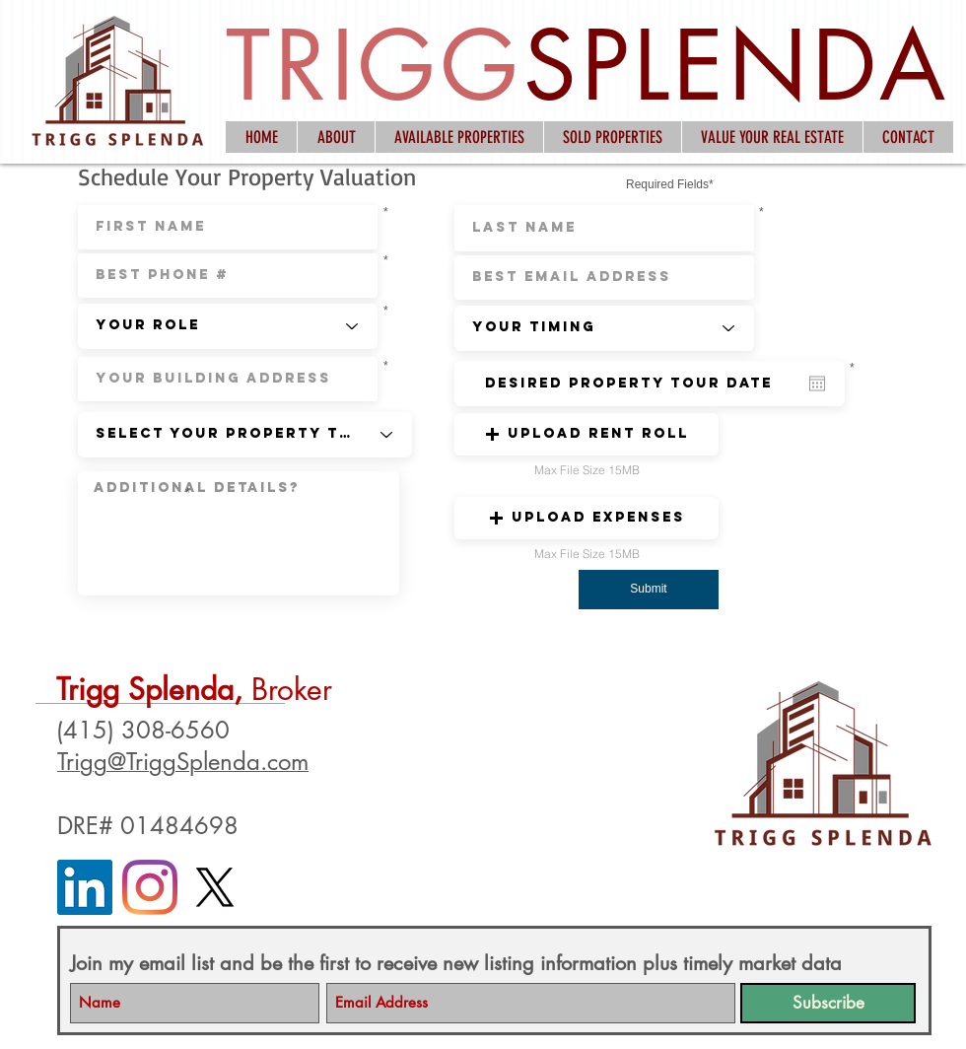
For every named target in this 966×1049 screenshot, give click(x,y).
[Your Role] (228, 326)
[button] (586, 434)
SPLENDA (736, 65)
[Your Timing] (604, 328)
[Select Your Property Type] (245, 434)
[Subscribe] (828, 1003)
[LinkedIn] (84, 887)
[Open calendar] (817, 383)
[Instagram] (149, 887)
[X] (214, 887)
